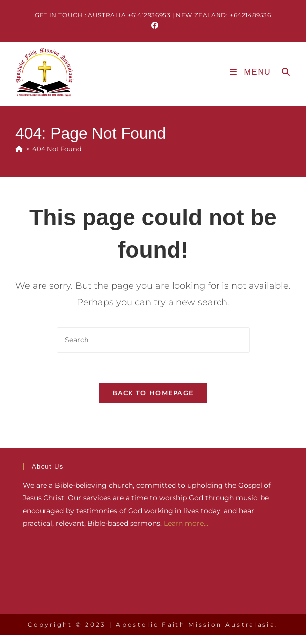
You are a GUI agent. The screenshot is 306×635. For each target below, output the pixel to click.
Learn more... (186, 523)
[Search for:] (282, 72)
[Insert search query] (153, 340)
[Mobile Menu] (252, 72)
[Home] (19, 149)
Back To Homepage (153, 393)
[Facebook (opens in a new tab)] (153, 25)
